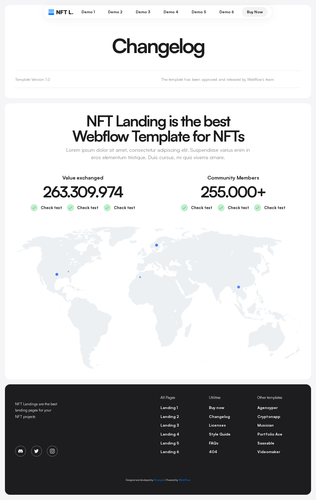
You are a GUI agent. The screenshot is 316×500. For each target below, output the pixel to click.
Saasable (265, 443)
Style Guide (220, 434)
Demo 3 (143, 12)
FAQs (213, 443)
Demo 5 (199, 12)
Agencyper (267, 407)
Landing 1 (169, 407)
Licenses (217, 425)
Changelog (219, 416)
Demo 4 (171, 12)
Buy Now (255, 12)
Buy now (216, 407)
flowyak (159, 479)
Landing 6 (169, 451)
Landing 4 (169, 434)
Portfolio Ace (269, 434)
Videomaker (268, 451)
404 (213, 451)
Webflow (184, 479)
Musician (265, 425)
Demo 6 (226, 12)
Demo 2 (115, 12)
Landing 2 (169, 416)
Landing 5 (169, 443)
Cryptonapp (268, 416)
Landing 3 (169, 425)
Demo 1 (88, 12)
